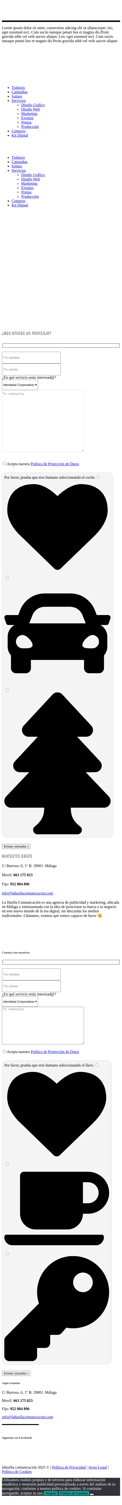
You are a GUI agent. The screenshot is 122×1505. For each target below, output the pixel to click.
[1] (98, 477)
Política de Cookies (17, 1479)
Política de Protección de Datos (55, 464)
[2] (7, 577)
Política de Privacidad (69, 1474)
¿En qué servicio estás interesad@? (29, 377)
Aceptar (51, 1500)
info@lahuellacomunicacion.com (27, 893)
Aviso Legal (97, 1474)
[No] (92, 1501)
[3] (7, 689)
